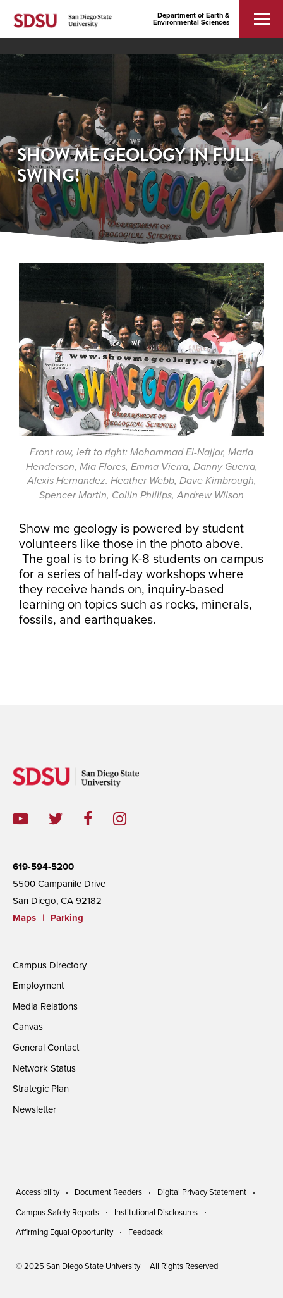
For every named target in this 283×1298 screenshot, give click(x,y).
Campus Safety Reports (57, 1213)
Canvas (28, 1026)
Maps (24, 918)
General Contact (46, 1047)
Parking (67, 918)
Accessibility (37, 1192)
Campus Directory (50, 965)
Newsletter (34, 1109)
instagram (130, 819)
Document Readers (108, 1192)
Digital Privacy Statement (201, 1192)
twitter (66, 819)
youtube (20, 819)
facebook (98, 819)
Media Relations (45, 1006)
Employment (38, 985)
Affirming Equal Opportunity (64, 1232)
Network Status (44, 1068)
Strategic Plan (41, 1088)
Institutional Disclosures (156, 1213)
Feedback (145, 1232)
